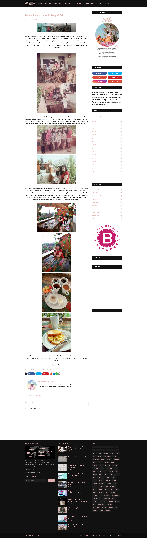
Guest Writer (102, 535)
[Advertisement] (107, 326)
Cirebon (94, 462)
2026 (107, 171)
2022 (107, 158)
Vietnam (111, 507)
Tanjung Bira (103, 501)
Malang (114, 480)
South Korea (107, 495)
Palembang (112, 486)
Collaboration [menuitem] (58, 3)
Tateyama (110, 501)
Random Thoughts (108, 489)
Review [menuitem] (107, 3)
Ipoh (117, 471)
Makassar (108, 480)
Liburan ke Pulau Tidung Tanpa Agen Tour (77, 517)
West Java (95, 510)
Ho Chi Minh (109, 468)
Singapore (95, 495)
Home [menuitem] (40, 3)
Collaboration (93, 535)
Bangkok (106, 453)
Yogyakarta (107, 510)
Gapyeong (114, 465)
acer (117, 447)
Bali (29, 369)
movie (114, 483)
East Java (107, 462)
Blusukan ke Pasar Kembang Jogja (76, 483)
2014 (107, 132)
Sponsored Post (106, 498)
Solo (101, 495)
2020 (107, 151)
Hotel (94, 471)
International (118, 535)
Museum (101, 486)
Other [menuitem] (99, 3)
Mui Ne (94, 486)
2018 (107, 145)
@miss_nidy (29, 19)
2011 (107, 122)
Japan (106, 474)
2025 (107, 168)
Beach (117, 453)
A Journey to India (109, 447)
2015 (107, 135)
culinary (107, 219)
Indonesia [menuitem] (68, 3)
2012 (107, 125)
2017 (107, 141)
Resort (117, 489)
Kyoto (108, 477)
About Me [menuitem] (48, 3)
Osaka (106, 486)
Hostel (32, 369)
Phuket (100, 489)
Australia (116, 450)
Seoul (107, 492)
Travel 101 (107, 209)
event (112, 462)
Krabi (94, 477)
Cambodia (109, 459)
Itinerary (95, 474)
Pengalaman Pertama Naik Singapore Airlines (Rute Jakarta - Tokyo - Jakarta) (78, 449)
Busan (102, 459)
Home (80, 535)
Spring (113, 498)
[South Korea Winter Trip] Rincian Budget (76, 466)
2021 (107, 155)
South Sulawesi (115, 495)
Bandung (99, 453)
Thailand (117, 501)
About (86, 535)
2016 (107, 138)
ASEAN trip (107, 189)
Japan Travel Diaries (107, 196)
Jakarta (100, 474)
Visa (116, 507)
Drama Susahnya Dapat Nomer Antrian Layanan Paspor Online (77, 500)
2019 (107, 148)
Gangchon (107, 465)
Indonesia (37, 369)
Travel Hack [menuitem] (89, 3)
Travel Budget (107, 212)
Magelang (101, 480)
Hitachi (102, 468)
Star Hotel (95, 501)
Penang (94, 489)
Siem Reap (113, 492)
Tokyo (94, 504)
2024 (107, 165)
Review (43, 369)
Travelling (48, 369)
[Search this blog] (36, 480)
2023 (107, 161)
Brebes (114, 456)
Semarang (100, 492)
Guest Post (95, 468)
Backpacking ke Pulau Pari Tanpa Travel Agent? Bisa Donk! (78, 475)
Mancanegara (107, 202)
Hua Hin (100, 471)
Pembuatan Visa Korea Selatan (77, 457)
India (105, 471)
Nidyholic (37, 535)
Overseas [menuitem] (78, 3)
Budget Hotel (96, 459)
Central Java (116, 459)
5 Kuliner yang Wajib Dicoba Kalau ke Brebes (76, 509)
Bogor (99, 456)
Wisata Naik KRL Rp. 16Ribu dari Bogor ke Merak (78, 526)
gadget (101, 465)
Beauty (94, 456)
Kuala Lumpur (101, 477)
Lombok (94, 480)
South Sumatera (96, 498)
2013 (107, 128)
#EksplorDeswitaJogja (98, 447)
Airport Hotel (101, 450)
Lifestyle (107, 199)
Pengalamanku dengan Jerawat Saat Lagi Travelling (77, 492)
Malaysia (95, 483)
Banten (111, 453)
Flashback (95, 465)
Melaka (109, 483)
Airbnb (94, 450)
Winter (101, 510)
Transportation (101, 504)
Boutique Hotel (106, 456)
